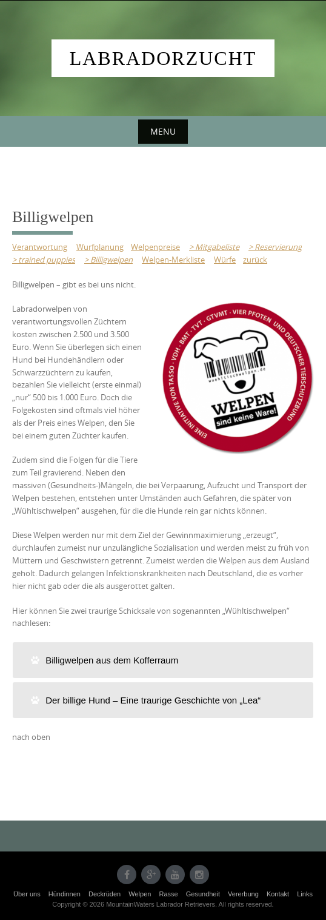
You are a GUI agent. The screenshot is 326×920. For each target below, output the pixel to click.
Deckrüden (104, 894)
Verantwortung (39, 246)
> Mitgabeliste (214, 246)
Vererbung (243, 894)
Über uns (27, 894)
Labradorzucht (163, 58)
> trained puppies (43, 259)
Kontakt (278, 894)
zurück (255, 259)
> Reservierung (275, 246)
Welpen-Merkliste (173, 259)
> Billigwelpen (108, 259)
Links (305, 894)
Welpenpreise (155, 246)
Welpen (139, 894)
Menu (163, 131)
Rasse (168, 894)
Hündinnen (64, 894)
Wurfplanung (100, 246)
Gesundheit (203, 894)
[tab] (163, 660)
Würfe (225, 259)
